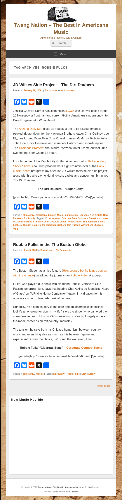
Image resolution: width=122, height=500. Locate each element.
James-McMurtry (25, 221)
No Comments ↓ (69, 90)
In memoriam (71, 215)
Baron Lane (51, 90)
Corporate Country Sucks (84, 347)
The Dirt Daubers (32, 225)
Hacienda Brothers (31, 148)
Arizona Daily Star (31, 128)
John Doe (49, 221)
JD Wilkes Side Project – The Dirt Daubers (53, 84)
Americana (41, 215)
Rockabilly (29, 218)
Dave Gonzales (80, 218)
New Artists (96, 215)
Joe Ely (39, 221)
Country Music (55, 215)
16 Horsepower (52, 218)
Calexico (66, 218)
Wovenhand (87, 225)
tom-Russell (73, 225)
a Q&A (69, 110)
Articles (39, 374)
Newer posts (105, 386)
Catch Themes (71, 492)
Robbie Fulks (74, 221)
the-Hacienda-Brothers (54, 225)
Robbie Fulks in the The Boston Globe (49, 244)
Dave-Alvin (94, 218)
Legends (84, 215)
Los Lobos (61, 221)
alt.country (28, 215)
